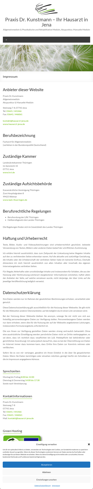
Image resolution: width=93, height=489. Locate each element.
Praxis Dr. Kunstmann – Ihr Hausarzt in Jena (46, 22)
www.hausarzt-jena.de (14, 124)
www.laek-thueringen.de (15, 199)
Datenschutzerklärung (43, 486)
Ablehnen (46, 472)
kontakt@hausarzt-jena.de (16, 120)
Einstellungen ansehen (46, 479)
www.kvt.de (9, 172)
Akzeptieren (46, 464)
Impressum (56, 486)
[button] (89, 444)
